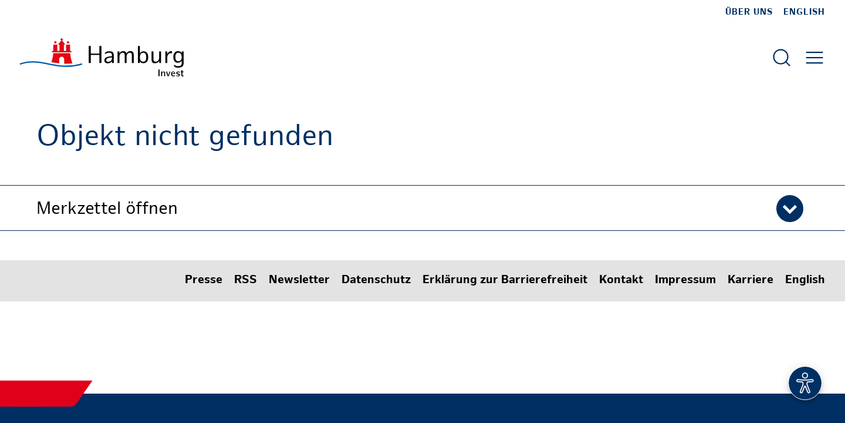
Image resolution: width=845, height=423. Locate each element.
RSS (245, 280)
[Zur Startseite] (102, 57)
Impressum (685, 280)
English (804, 12)
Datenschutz (376, 280)
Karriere (750, 280)
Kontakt (621, 280)
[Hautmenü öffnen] (814, 57)
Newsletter (299, 280)
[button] (422, 208)
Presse (203, 280)
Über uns (749, 12)
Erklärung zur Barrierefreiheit (504, 280)
